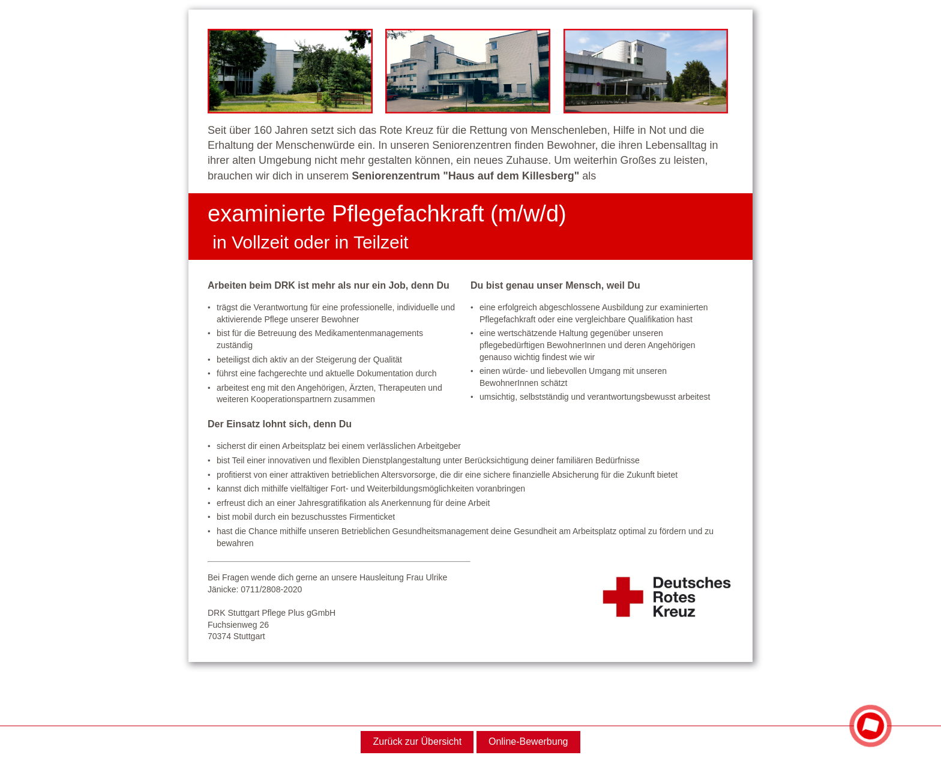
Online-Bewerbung (528, 741)
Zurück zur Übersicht (417, 741)
